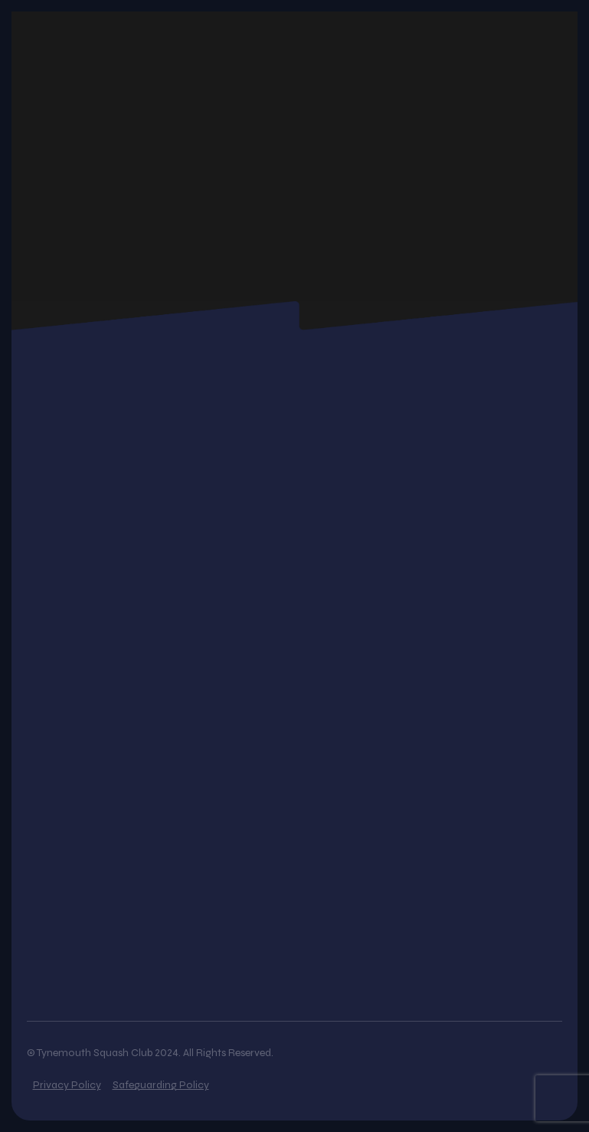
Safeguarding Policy (161, 1084)
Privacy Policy (67, 1084)
